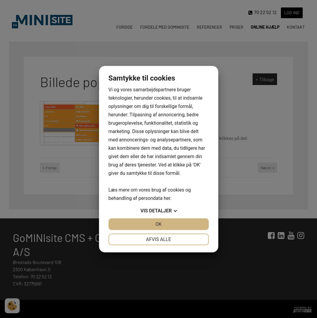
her (167, 198)
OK (158, 224)
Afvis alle (158, 239)
